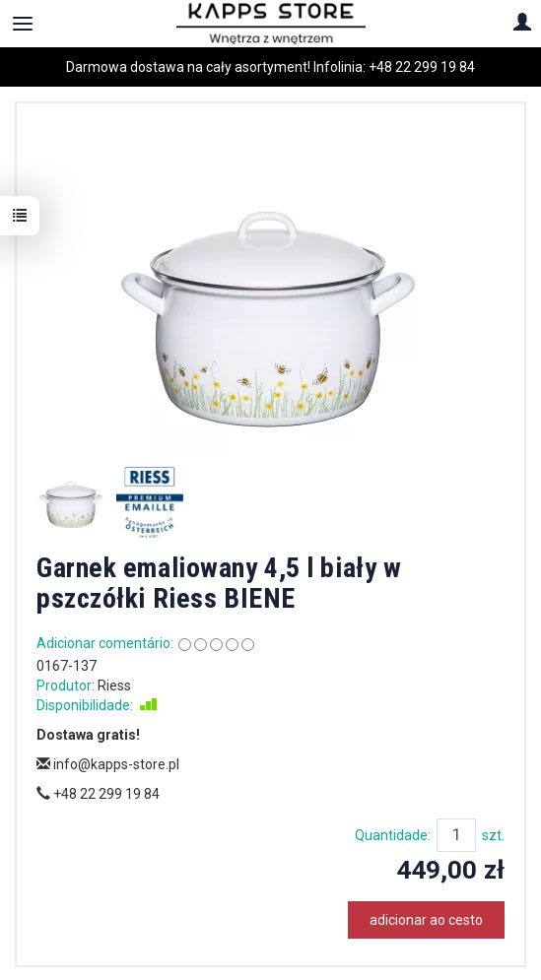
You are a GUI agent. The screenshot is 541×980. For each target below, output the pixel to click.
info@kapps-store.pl (107, 764)
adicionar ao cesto (426, 920)
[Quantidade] (456, 835)
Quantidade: (393, 835)
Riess (114, 685)
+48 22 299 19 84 (422, 67)
